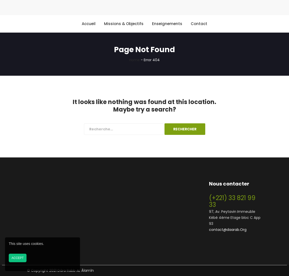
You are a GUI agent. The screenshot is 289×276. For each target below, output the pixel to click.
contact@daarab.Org (227, 229)
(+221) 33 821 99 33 (232, 201)
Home (134, 59)
